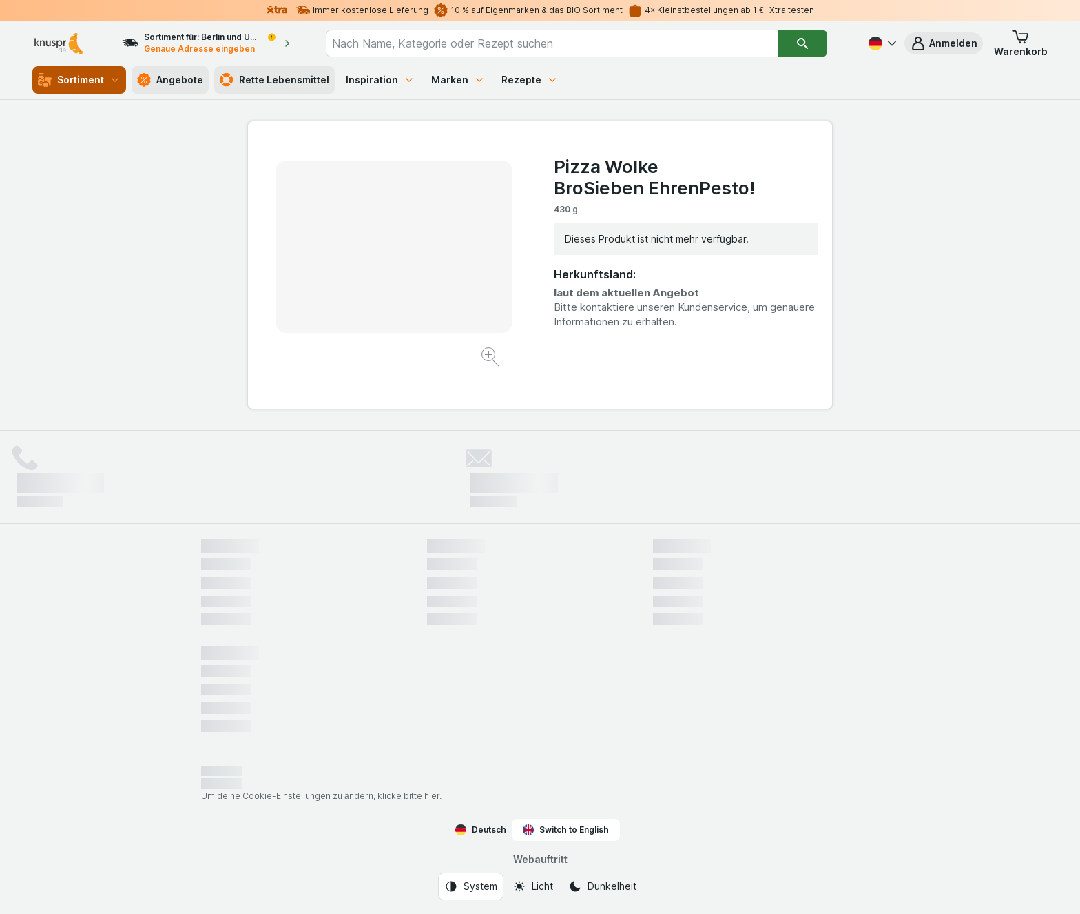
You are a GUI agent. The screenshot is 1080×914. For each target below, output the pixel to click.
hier (431, 796)
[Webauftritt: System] (470, 886)
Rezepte (529, 79)
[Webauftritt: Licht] (532, 886)
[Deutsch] (881, 43)
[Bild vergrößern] (491, 358)
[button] (943, 43)
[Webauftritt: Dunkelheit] (602, 886)
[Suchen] (802, 43)
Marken (458, 79)
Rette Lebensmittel (274, 80)
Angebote (170, 80)
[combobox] (552, 43)
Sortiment (79, 80)
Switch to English (566, 829)
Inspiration (380, 79)
